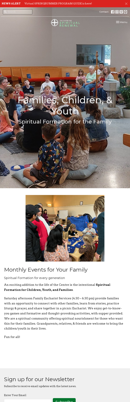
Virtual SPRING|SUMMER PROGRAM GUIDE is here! (58, 3)
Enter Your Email (15, 395)
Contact (104, 11)
